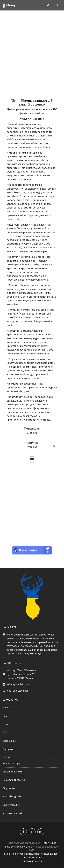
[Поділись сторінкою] (48, 5)
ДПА (5, 724)
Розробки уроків (12, 796)
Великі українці (11, 805)
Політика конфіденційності (44, 853)
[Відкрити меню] (39, 5)
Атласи (6, 707)
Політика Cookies (32, 857)
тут (42, 113)
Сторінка (30, 430)
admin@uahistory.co (18, 684)
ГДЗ (5, 715)
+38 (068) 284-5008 (18, 690)
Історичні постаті (12, 813)
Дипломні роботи (32, 861)
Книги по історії (11, 763)
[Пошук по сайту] (57, 5)
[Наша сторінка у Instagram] (40, 831)
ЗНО (5, 732)
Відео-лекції (9, 740)
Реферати (8, 749)
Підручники (9, 788)
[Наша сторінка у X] (32, 831)
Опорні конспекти (13, 771)
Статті (6, 757)
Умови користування (16, 853)
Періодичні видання (14, 780)
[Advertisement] (32, 60)
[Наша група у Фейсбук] (23, 831)
